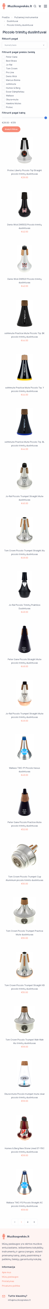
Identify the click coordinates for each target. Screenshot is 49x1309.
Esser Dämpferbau (15, 91)
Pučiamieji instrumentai (26, 17)
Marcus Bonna (13, 80)
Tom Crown (11, 68)
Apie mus (6, 1272)
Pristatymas (8, 1281)
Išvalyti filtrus (11, 129)
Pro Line (10, 72)
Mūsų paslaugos (10, 1276)
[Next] (34, 1222)
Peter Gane (11, 56)
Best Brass (11, 60)
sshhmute (11, 84)
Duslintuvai (12, 21)
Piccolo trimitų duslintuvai (20, 25)
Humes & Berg (13, 87)
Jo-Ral (9, 64)
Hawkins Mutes (13, 103)
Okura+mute (12, 99)
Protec (9, 107)
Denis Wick (11, 76)
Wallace (10, 95)
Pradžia (5, 17)
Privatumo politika (11, 1285)
